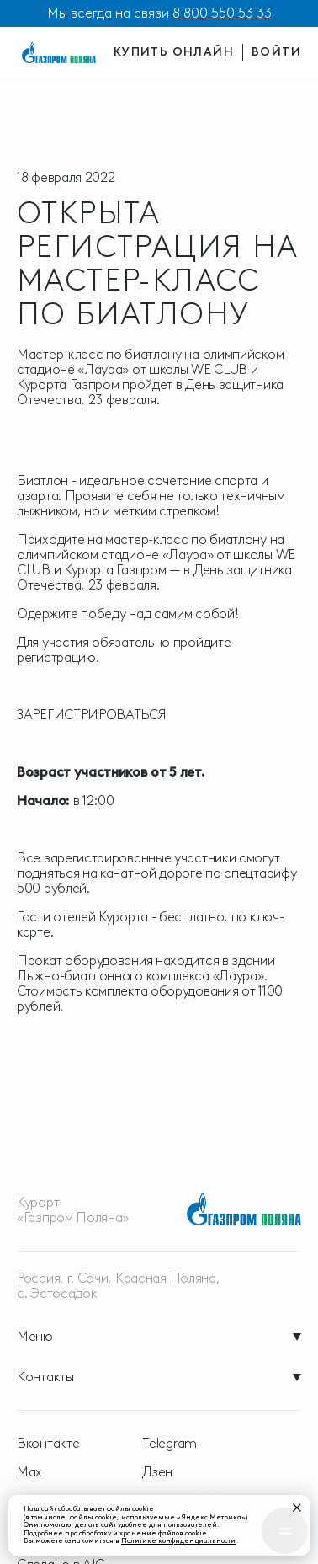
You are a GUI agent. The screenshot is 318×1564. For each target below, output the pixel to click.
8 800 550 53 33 (222, 13)
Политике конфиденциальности (178, 1540)
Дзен (157, 1472)
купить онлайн (174, 52)
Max (29, 1472)
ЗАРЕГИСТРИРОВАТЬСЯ (92, 715)
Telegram (169, 1443)
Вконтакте (48, 1443)
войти (276, 52)
